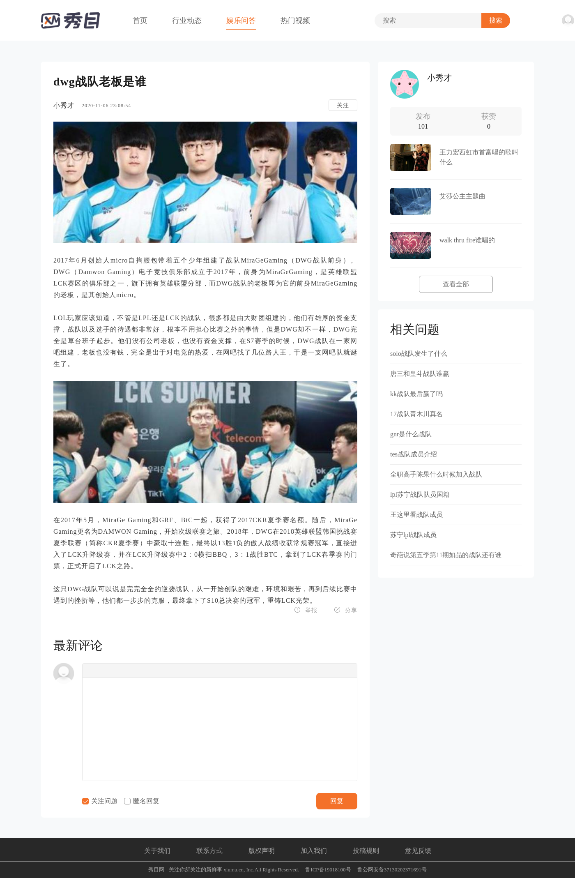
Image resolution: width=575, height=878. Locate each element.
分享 (345, 609)
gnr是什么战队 (411, 434)
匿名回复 (141, 800)
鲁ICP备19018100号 (328, 869)
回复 (336, 800)
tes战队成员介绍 (413, 454)
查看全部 (456, 284)
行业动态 (187, 20)
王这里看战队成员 (416, 514)
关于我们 (157, 850)
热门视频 (295, 20)
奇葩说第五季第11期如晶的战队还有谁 (445, 554)
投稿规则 (366, 850)
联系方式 (209, 850)
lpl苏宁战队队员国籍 (420, 494)
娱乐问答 (241, 20)
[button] (91, 671)
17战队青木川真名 (416, 413)
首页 (140, 20)
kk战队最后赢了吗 (416, 393)
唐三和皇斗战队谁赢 (419, 373)
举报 (305, 609)
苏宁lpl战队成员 (413, 534)
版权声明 (261, 850)
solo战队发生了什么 (418, 353)
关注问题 (99, 800)
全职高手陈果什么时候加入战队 (436, 474)
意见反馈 (418, 850)
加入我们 (314, 850)
